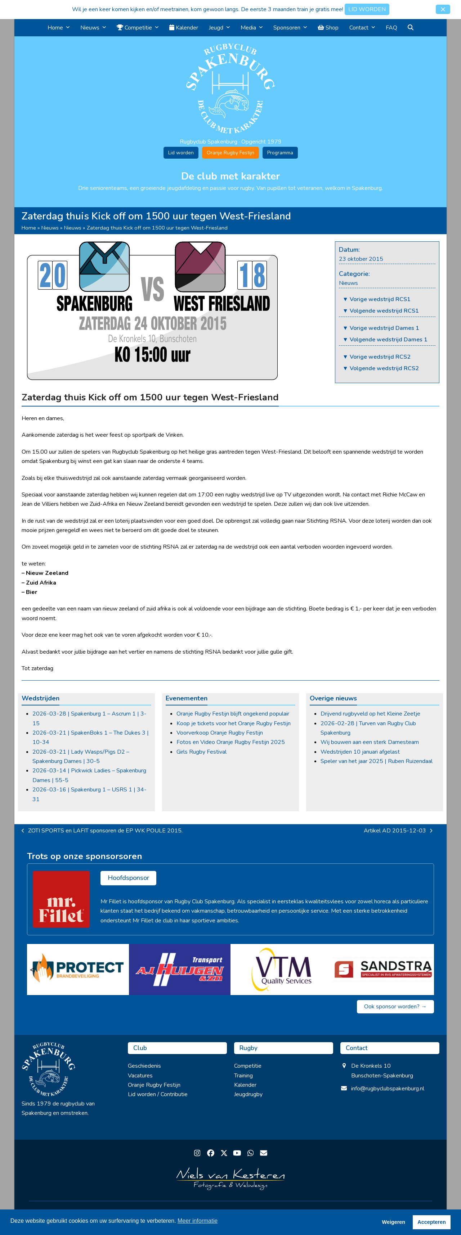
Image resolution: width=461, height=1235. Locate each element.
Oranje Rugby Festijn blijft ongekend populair (232, 714)
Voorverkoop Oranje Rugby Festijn (219, 733)
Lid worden (181, 152)
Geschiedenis (144, 1066)
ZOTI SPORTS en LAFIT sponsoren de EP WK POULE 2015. (102, 831)
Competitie (247, 1066)
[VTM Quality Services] (281, 969)
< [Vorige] (32, 969)
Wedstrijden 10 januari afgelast (360, 752)
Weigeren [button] (394, 1222)
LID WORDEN (367, 9)
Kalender (245, 1085)
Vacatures (140, 1076)
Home (29, 227)
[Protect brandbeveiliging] (78, 969)
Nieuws (50, 227)
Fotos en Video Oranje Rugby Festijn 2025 (230, 742)
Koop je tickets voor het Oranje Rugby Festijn (233, 723)
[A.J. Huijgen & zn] (180, 969)
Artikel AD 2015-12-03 (398, 831)
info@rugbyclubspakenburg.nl (387, 1089)
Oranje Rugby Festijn (230, 152)
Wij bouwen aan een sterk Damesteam (370, 742)
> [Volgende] (428, 969)
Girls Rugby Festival (201, 752)
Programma (280, 152)
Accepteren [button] (431, 1222)
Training (243, 1076)
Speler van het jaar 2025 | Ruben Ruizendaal (377, 761)
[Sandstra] (383, 969)
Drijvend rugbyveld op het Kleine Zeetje (370, 714)
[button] (443, 9)
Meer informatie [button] (198, 1221)
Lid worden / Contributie (158, 1094)
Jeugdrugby (248, 1094)
